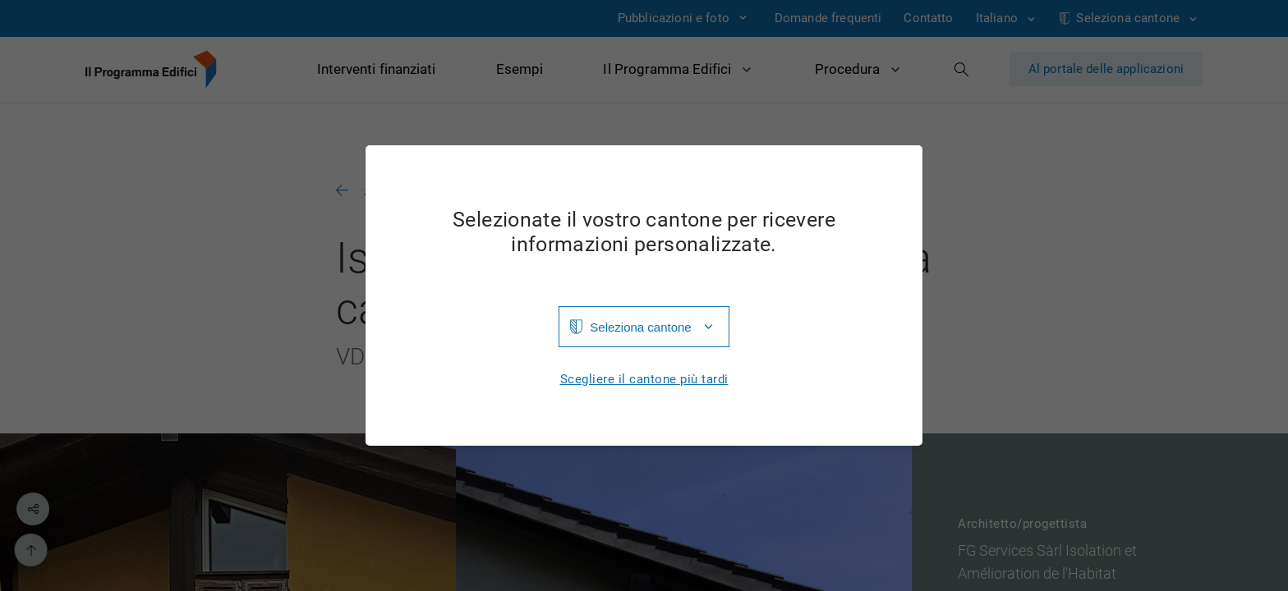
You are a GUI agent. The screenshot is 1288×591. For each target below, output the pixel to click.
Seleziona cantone (640, 327)
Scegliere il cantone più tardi (644, 379)
